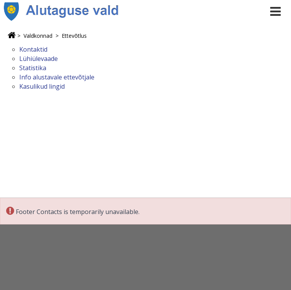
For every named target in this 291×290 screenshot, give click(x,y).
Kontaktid (33, 49)
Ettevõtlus (74, 35)
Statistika (32, 68)
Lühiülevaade (38, 58)
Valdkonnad (38, 35)
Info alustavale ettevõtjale (56, 77)
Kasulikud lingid (42, 86)
